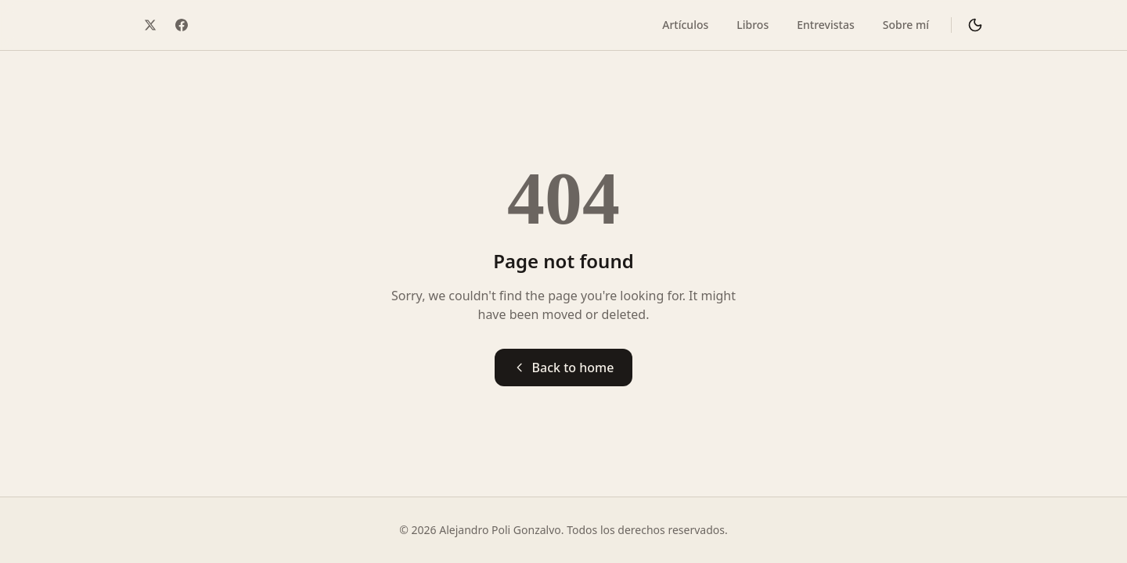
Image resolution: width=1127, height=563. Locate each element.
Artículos (685, 24)
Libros (752, 24)
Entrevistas (825, 24)
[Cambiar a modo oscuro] (975, 25)
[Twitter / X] (150, 25)
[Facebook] (181, 25)
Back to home (563, 367)
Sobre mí (906, 24)
